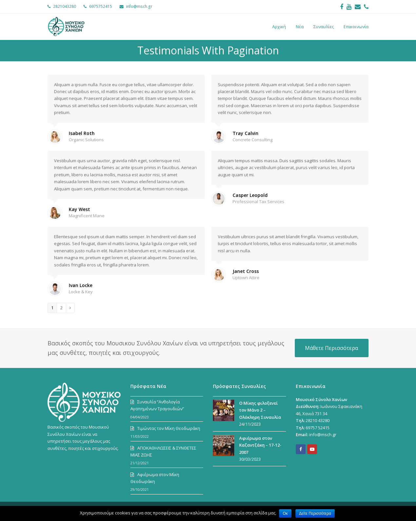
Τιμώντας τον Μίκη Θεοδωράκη (168, 428)
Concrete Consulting (253, 140)
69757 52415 (318, 428)
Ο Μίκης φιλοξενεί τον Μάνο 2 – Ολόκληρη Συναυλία (260, 410)
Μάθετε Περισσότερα (331, 348)
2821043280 (64, 6)
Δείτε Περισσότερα (316, 513)
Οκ (285, 513)
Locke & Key (81, 292)
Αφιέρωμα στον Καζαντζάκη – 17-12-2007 (260, 445)
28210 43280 (318, 420)
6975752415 (100, 6)
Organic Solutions (86, 140)
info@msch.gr (139, 6)
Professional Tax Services (258, 201)
